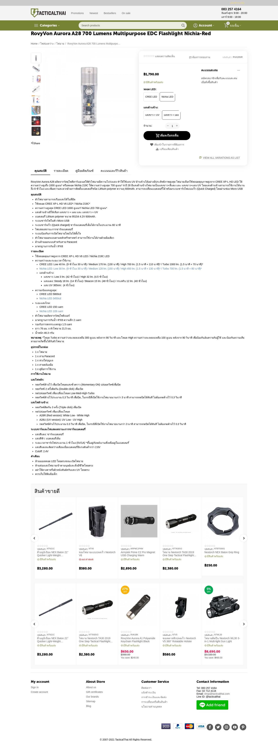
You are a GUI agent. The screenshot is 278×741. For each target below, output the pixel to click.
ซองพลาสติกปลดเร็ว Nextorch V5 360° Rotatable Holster (179, 640)
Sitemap (90, 701)
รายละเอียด (61, 170)
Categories (48, 25)
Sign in (35, 687)
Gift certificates (94, 692)
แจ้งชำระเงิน (237, 2)
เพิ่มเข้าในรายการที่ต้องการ (167, 144)
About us (91, 687)
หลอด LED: (150, 89)
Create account (39, 692)
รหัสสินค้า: (227, 57)
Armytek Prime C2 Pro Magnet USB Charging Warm (138, 554)
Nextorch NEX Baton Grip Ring (221, 552)
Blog (88, 706)
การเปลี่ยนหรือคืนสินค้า (154, 701)
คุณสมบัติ (40, 170)
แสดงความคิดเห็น (165, 56)
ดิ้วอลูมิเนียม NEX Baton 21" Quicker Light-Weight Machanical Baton (52, 554)
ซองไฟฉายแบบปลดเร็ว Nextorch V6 (97, 554)
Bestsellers (110, 13)
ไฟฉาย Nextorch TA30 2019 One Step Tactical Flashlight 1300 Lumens (178, 554)
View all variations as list (221, 157)
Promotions (77, 13)
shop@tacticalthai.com (217, 693)
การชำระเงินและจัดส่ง (153, 697)
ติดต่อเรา (146, 687)
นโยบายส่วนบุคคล (151, 706)
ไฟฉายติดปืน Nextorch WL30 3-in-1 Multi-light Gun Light (222, 640)
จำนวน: (148, 125)
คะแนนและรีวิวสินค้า (114, 170)
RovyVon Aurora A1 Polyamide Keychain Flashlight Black (138, 640)
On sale (126, 13)
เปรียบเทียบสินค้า (167, 149)
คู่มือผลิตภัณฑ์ (84, 170)
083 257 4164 (231, 9)
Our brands (92, 696)
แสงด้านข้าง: (151, 107)
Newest (94, 13)
